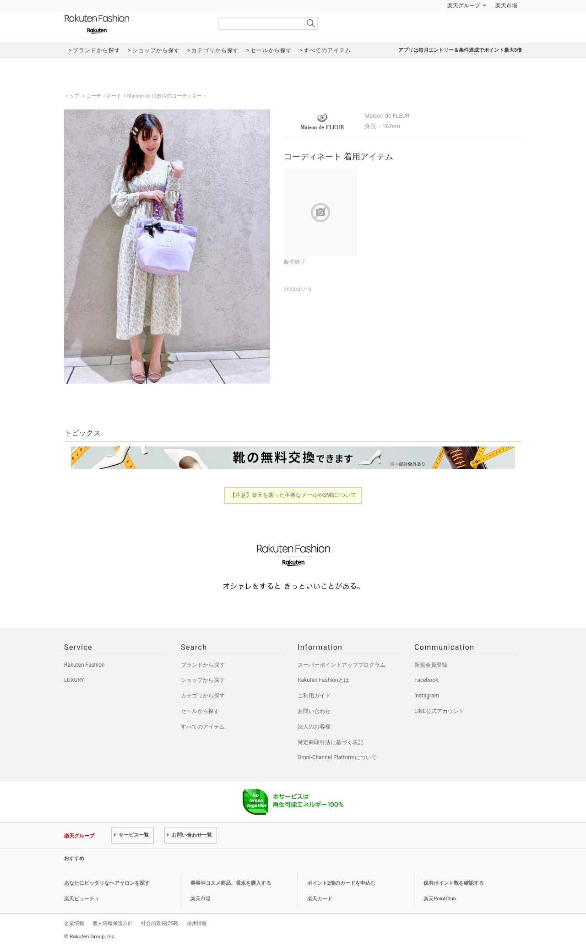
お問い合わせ (314, 711)
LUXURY (74, 680)
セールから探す (200, 711)
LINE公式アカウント (439, 711)
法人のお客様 (314, 727)
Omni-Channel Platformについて (337, 757)
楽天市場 (506, 5)
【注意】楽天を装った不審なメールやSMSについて (293, 495)
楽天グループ (463, 5)
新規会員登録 (430, 665)
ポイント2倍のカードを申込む (341, 883)
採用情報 (197, 923)
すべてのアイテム (203, 727)
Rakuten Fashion (135, 24)
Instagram (426, 695)
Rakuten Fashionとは (323, 680)
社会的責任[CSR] (160, 923)
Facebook (426, 680)
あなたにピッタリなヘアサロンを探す (107, 883)
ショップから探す (203, 680)
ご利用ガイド (314, 695)
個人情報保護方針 (112, 923)
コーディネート (103, 96)
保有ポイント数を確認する (453, 883)
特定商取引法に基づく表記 (331, 742)
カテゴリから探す (203, 695)
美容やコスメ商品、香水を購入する (230, 883)
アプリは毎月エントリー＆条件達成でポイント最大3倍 (460, 50)
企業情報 (74, 923)
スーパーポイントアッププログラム (341, 665)
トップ (72, 96)
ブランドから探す (203, 665)
